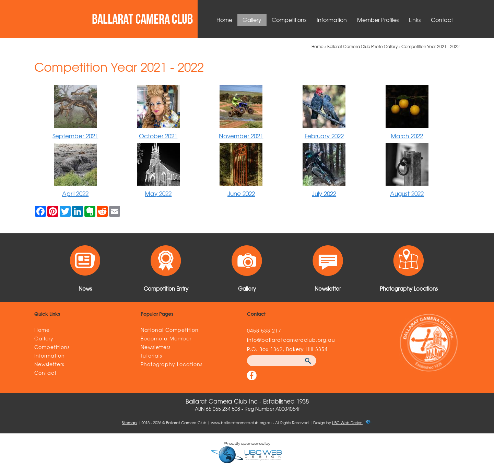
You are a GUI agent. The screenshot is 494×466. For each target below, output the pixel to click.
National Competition (170, 329)
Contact (442, 19)
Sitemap (129, 422)
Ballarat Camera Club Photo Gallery (362, 46)
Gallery (252, 19)
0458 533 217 (264, 330)
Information (332, 19)
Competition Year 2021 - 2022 (430, 46)
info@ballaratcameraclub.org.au (291, 339)
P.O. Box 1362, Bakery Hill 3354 (287, 349)
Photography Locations (171, 364)
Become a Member (166, 338)
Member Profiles (378, 19)
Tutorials (151, 355)
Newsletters (49, 364)
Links (415, 19)
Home (224, 19)
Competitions (289, 19)
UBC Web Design (347, 422)
